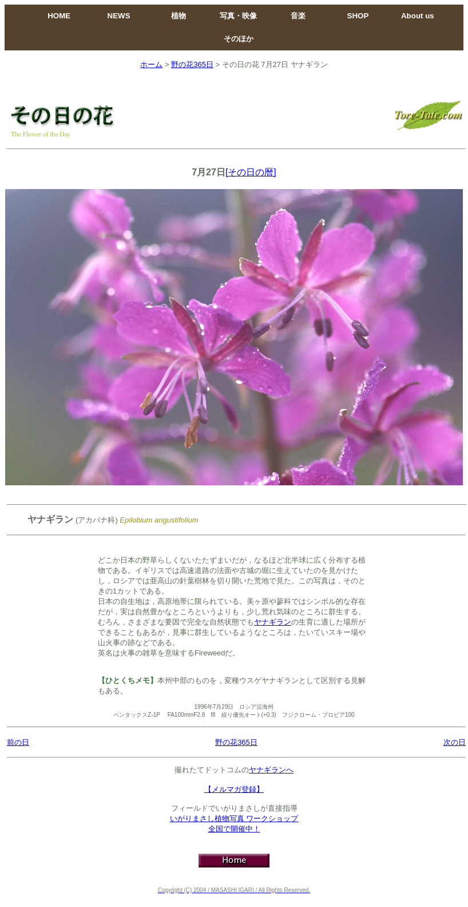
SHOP (358, 15)
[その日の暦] (250, 172)
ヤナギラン (272, 622)
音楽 (298, 15)
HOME (58, 15)
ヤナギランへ (271, 769)
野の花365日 (192, 64)
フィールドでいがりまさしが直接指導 (234, 808)
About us (417, 15)
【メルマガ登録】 (234, 789)
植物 (178, 15)
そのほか (238, 38)
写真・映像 (238, 15)
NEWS (119, 15)
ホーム (151, 64)
